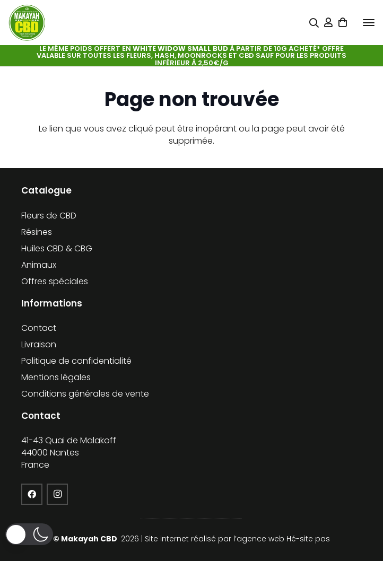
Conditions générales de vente (85, 394)
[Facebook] (31, 494)
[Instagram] (57, 494)
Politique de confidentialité (76, 361)
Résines (36, 232)
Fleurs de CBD (48, 215)
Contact (38, 328)
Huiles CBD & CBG (56, 248)
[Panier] (343, 23)
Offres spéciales (54, 281)
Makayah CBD (90, 538)
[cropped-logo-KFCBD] (27, 22)
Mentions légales (56, 377)
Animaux (38, 265)
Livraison (38, 344)
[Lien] (328, 22)
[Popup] (314, 23)
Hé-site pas (308, 538)
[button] (368, 23)
